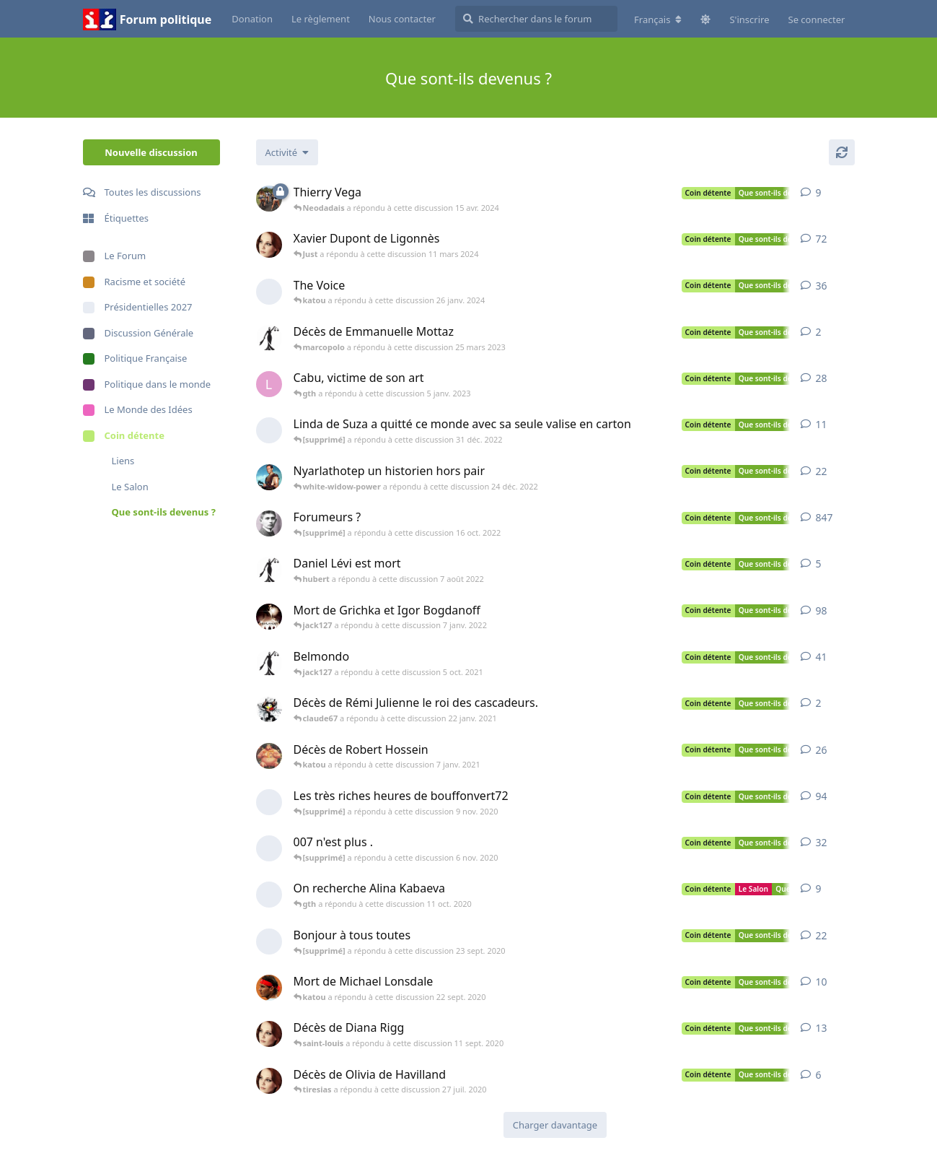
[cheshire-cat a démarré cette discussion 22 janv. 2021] (269, 709)
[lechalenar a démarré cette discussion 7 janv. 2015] (269, 384)
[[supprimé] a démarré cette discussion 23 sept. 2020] (269, 942)
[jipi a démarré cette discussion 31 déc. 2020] (269, 756)
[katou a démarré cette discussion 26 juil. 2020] (269, 1081)
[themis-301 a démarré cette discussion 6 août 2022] (269, 570)
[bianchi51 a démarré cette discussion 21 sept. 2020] (269, 988)
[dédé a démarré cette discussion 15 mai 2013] (269, 199)
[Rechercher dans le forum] (536, 19)
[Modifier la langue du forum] (658, 19)
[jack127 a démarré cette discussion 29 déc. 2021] (269, 617)
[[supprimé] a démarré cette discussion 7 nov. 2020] (269, 802)
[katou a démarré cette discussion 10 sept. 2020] (269, 1034)
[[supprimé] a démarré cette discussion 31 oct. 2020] (269, 848)
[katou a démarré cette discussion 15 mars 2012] (269, 245)
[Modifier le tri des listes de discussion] (287, 152)
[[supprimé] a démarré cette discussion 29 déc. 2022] (269, 430)
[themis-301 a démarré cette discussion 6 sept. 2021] (269, 663)
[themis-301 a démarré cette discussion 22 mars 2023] (269, 338)
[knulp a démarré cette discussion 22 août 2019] (269, 523)
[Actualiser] (842, 152)
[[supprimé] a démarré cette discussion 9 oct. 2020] (269, 895)
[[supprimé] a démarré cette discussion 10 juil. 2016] (269, 292)
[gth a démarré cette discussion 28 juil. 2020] (269, 477)
